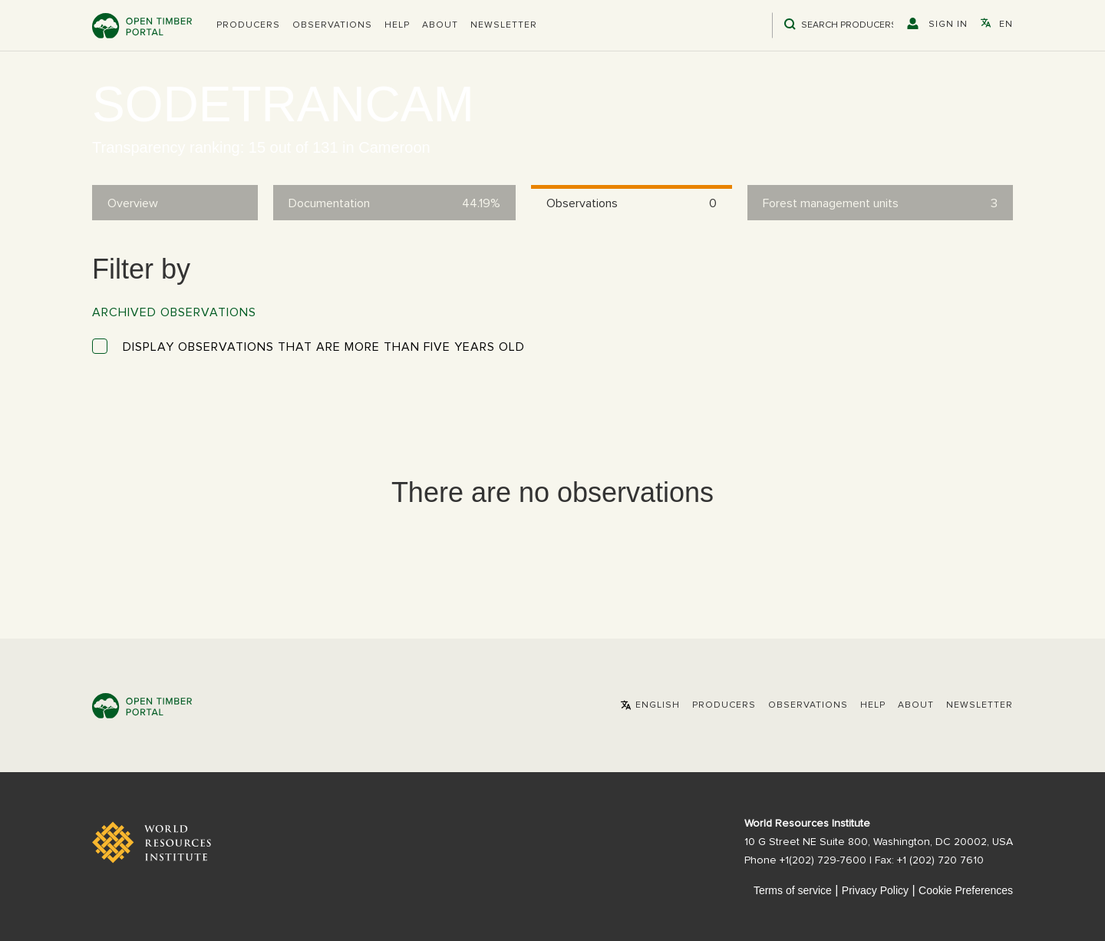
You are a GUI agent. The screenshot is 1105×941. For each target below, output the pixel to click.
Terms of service (793, 890)
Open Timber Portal (142, 25)
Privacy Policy (875, 890)
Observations (332, 25)
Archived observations (174, 312)
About (440, 25)
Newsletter (503, 25)
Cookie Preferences (966, 890)
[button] (248, 25)
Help (397, 25)
